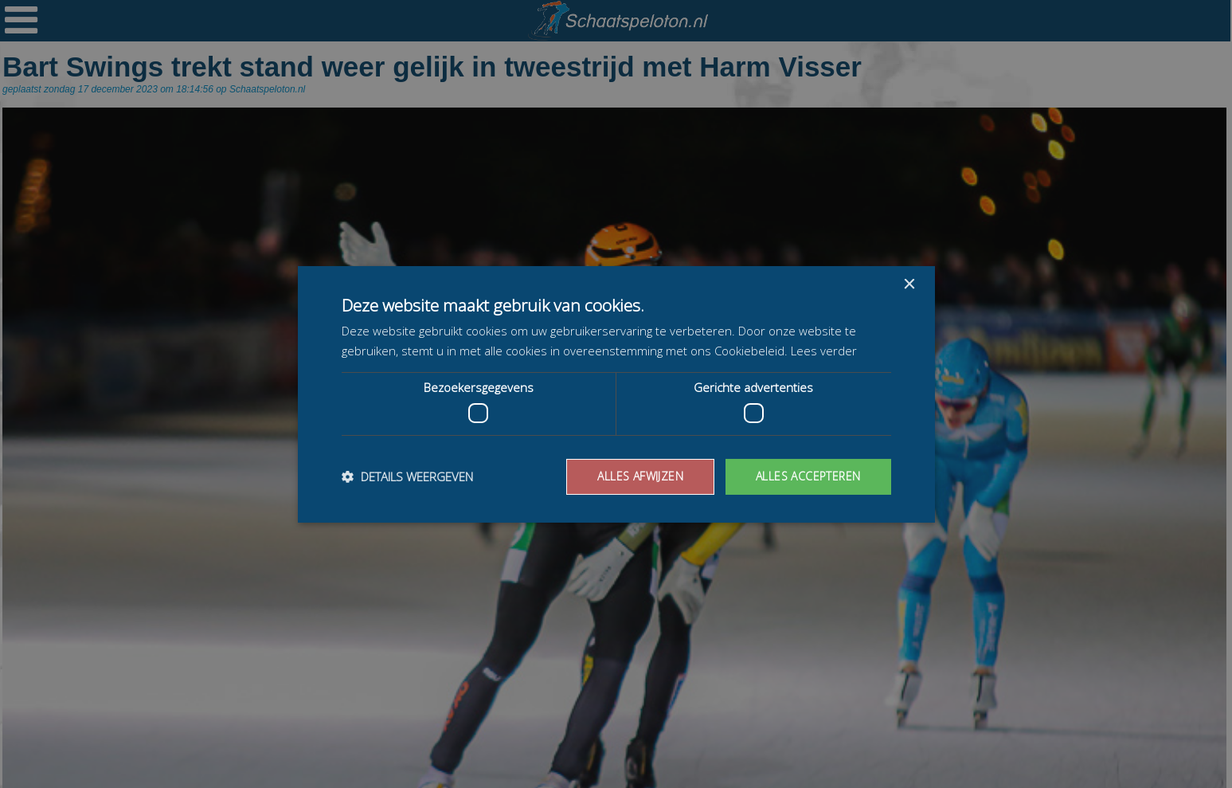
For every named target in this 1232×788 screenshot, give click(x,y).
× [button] (909, 284)
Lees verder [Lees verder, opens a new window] (824, 351)
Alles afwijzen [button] (640, 476)
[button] (407, 476)
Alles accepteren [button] (808, 476)
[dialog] (616, 394)
